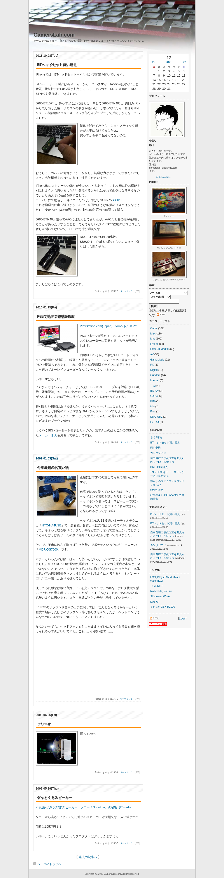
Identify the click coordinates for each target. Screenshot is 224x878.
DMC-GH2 (156, 416)
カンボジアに (158, 452)
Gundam (155, 375)
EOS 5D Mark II (159, 349)
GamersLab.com (54, 35)
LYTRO (154, 422)
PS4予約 (155, 447)
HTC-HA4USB (51, 525)
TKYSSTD (156, 586)
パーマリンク (126, 291)
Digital (154, 369)
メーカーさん (48, 435)
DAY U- (154, 601)
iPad (153, 411)
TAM (153, 385)
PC (152, 364)
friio (152, 406)
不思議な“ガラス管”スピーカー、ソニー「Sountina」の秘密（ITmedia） (85, 807)
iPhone (154, 343)
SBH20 (116, 200)
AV (152, 354)
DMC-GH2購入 (159, 467)
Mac (152, 338)
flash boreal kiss (163, 177)
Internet (154, 380)
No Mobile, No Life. (161, 591)
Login (182, 618)
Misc (153, 333)
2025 (168, 62)
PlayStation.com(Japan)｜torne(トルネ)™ (108, 326)
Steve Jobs (156, 490)
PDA (153, 401)
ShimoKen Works (160, 596)
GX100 (154, 396)
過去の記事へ (88, 857)
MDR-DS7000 (48, 549)
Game (154, 328)
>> (184, 61)
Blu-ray (154, 390)
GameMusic (157, 359)
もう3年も (156, 437)
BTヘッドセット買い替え (165, 442)
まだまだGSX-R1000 (162, 606)
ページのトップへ (47, 864)
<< (152, 61)
